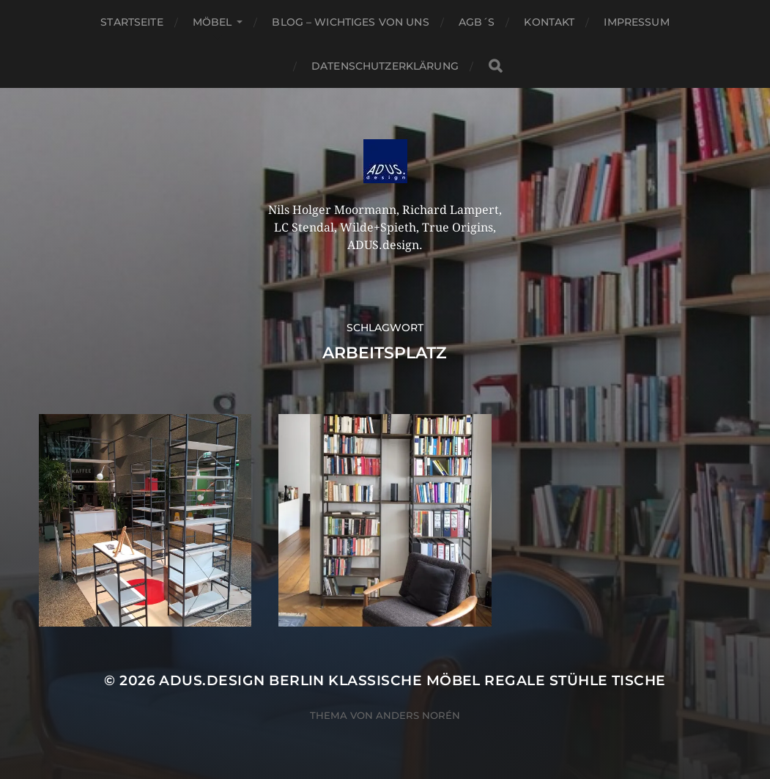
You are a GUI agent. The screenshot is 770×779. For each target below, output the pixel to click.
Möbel (212, 22)
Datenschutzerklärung (385, 66)
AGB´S (477, 22)
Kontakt (549, 22)
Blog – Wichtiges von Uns (350, 22)
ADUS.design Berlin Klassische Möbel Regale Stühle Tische (412, 680)
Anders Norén (418, 715)
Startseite (131, 22)
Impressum (636, 22)
